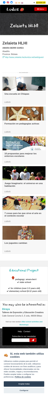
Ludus (13, 9)
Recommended (23, 72)
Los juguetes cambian (16, 243)
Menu (40, 9)
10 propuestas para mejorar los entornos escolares (21, 154)
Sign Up (40, 3)
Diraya (6, 309)
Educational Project (24, 270)
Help (20, 331)
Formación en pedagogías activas (22, 123)
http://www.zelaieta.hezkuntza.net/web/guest (22, 57)
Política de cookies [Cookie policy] (23, 377)
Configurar (24, 390)
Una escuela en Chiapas (17, 94)
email (15, 340)
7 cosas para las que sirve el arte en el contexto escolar (23, 214)
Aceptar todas (24, 384)
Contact (26, 331)
